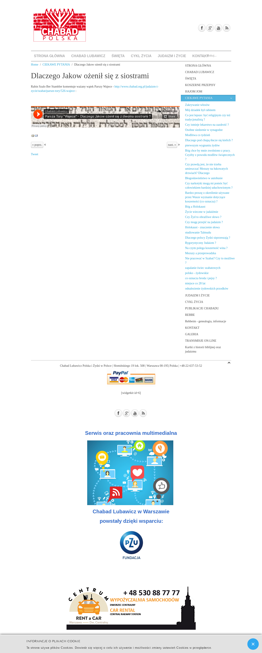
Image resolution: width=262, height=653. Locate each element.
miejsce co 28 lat (195, 283)
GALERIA (191, 334)
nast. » (172, 144)
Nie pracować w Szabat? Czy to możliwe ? (210, 260)
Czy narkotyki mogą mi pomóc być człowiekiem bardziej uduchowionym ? (209, 185)
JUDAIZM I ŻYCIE (172, 56)
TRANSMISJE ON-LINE (200, 340)
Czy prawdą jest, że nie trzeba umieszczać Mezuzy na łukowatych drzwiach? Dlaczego (206, 169)
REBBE (190, 314)
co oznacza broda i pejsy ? (201, 278)
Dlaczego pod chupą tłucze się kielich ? (209, 140)
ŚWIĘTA (118, 56)
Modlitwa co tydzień (197, 135)
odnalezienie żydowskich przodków (206, 288)
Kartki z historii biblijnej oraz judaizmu (203, 349)
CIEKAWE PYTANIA (56, 64)
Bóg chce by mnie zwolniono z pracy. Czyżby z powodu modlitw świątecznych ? (210, 155)
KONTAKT (192, 327)
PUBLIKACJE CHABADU (202, 308)
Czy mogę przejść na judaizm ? (204, 222)
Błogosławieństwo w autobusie (204, 178)
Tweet (34, 154)
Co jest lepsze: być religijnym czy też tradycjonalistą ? (207, 117)
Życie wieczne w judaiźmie (201, 211)
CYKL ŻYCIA (141, 56)
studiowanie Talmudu (198, 232)
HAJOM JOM (193, 91)
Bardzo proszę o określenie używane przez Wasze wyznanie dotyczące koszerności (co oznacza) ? (207, 197)
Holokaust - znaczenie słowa (202, 227)
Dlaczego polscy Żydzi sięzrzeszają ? (207, 237)
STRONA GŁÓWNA (49, 56)
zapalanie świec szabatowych (202, 267)
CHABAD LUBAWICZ (88, 56)
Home (34, 64)
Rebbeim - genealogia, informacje (205, 321)
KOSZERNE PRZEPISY (200, 85)
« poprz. (37, 144)
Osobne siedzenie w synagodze (204, 130)
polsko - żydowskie (197, 273)
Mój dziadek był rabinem (200, 110)
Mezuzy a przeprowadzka (200, 253)
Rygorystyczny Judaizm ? (200, 242)
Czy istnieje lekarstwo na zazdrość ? (207, 124)
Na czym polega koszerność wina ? (206, 248)
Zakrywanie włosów (197, 104)
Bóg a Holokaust (195, 206)
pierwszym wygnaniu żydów (202, 145)
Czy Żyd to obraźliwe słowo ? (203, 217)
